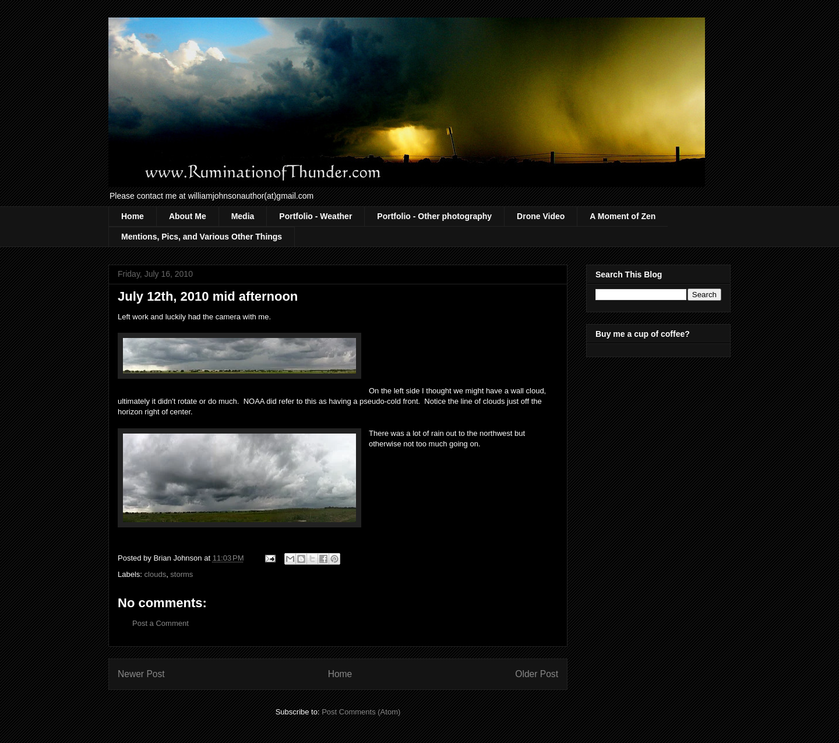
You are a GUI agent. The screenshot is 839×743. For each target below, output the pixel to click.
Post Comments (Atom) (361, 711)
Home (132, 216)
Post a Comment (160, 623)
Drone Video (541, 216)
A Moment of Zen (622, 216)
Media (243, 216)
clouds (155, 574)
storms (181, 574)
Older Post (536, 674)
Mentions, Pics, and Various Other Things (201, 236)
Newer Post (141, 674)
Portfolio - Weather (315, 216)
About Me (187, 216)
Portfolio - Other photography (434, 216)
